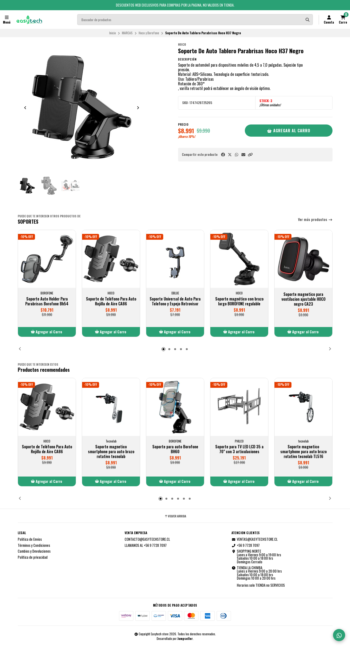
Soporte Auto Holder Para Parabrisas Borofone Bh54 (46, 301)
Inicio (112, 32)
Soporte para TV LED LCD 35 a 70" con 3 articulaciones (239, 449)
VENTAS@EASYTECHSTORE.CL (254, 539)
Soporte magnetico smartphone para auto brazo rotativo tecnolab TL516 (303, 451)
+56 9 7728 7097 (245, 545)
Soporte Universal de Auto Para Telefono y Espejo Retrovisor (175, 301)
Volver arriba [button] (175, 516)
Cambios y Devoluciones (34, 551)
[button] (250, 154)
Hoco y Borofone (149, 32)
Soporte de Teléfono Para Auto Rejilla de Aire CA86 (111, 301)
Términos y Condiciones (34, 545)
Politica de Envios (30, 539)
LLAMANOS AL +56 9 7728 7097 (146, 545)
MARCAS (127, 32)
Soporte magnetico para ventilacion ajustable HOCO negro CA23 (303, 299)
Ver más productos (315, 219)
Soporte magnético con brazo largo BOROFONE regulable (239, 301)
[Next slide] (138, 107)
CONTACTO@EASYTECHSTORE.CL (147, 539)
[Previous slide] (25, 107)
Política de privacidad (33, 557)
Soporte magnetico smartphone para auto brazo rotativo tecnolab (111, 451)
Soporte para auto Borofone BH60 (175, 449)
